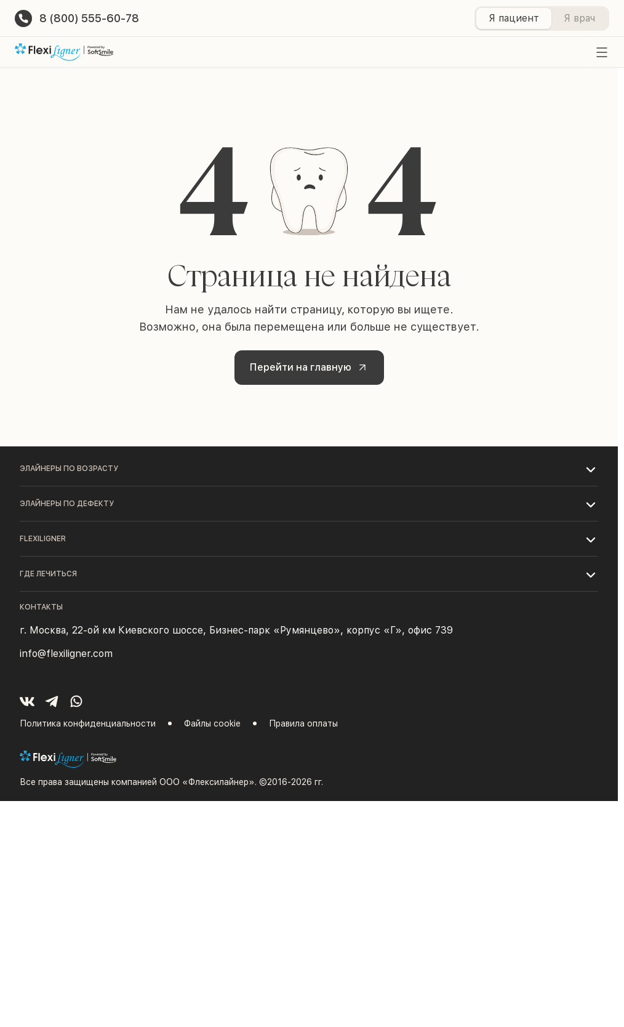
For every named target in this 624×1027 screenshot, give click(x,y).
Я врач (579, 18)
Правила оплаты (303, 723)
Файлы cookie (212, 723)
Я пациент (514, 18)
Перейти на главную (310, 367)
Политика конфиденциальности (88, 723)
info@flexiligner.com (66, 653)
